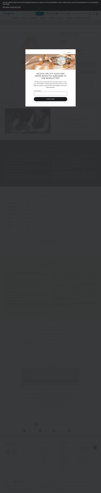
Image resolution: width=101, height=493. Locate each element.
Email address (38, 90)
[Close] (67, 52)
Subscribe (50, 99)
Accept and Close (15, 7)
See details (6, 7)
